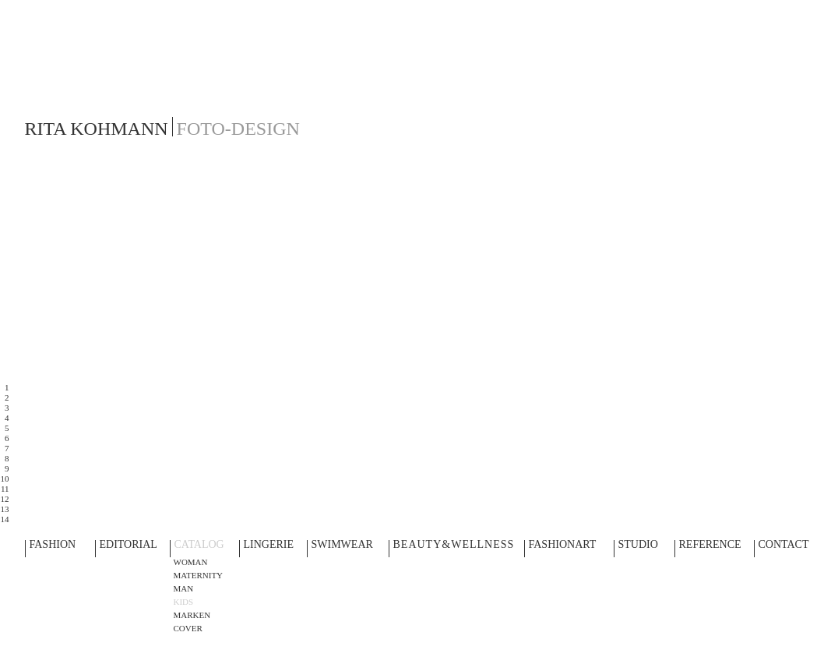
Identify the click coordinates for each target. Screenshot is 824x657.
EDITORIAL (128, 545)
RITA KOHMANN (96, 128)
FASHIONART (563, 545)
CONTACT (784, 545)
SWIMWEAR (342, 545)
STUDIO (638, 545)
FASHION (53, 545)
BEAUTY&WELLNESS (454, 545)
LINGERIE (269, 545)
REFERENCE (710, 545)
